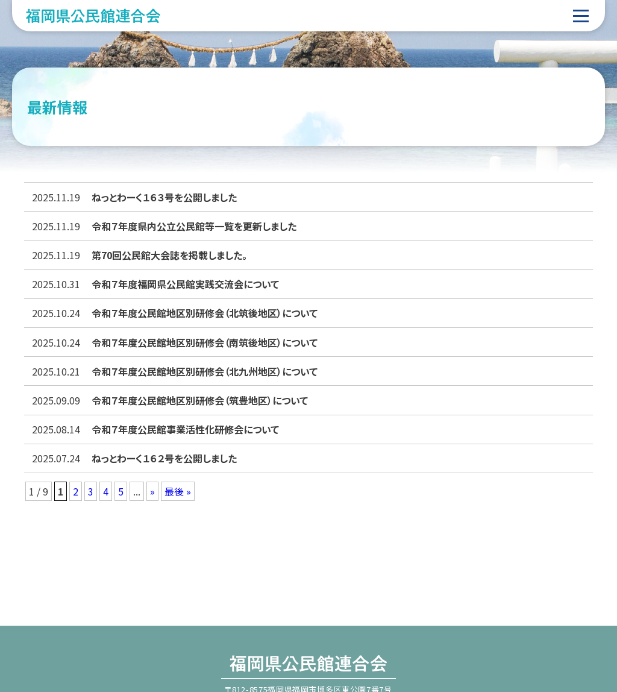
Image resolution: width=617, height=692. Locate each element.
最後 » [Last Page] (177, 491)
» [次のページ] (152, 491)
